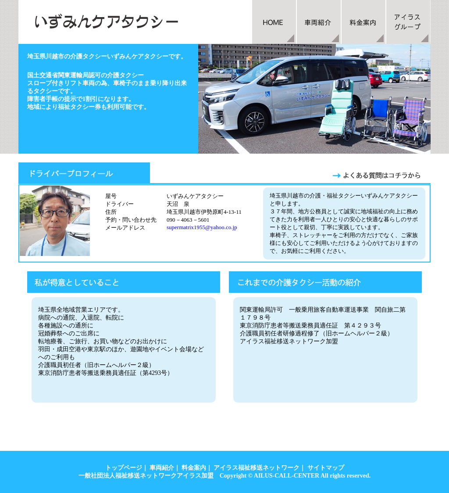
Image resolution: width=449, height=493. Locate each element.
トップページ (123, 467)
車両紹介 (162, 467)
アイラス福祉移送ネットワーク (256, 467)
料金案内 (194, 467)
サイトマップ (325, 467)
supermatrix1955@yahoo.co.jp (202, 227)
